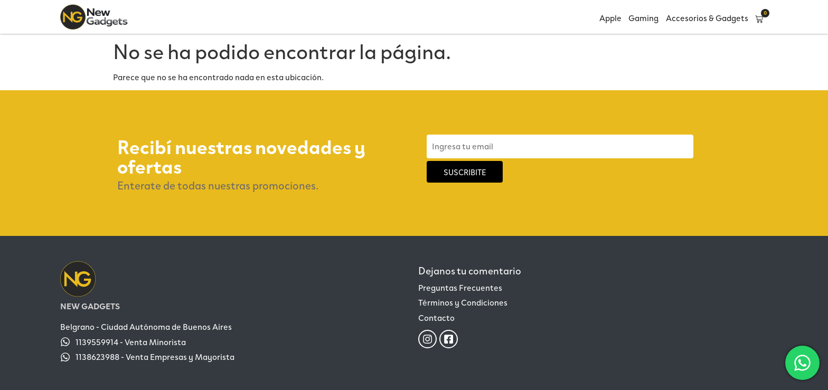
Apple (610, 18)
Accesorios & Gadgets (707, 18)
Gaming (643, 18)
